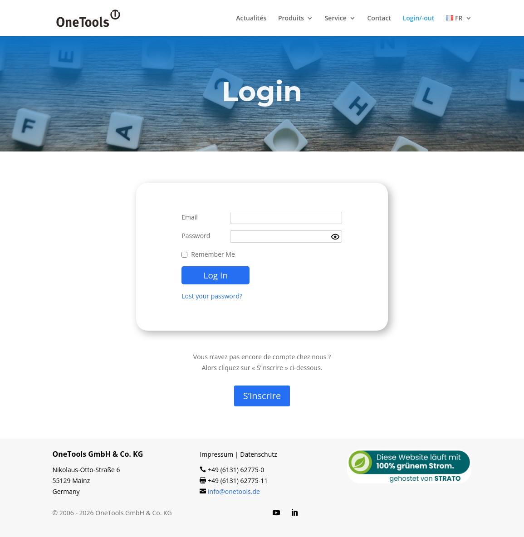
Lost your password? (211, 296)
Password (195, 235)
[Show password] (335, 237)
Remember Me (213, 254)
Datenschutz (258, 454)
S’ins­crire (262, 396)
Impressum (216, 454)
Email (189, 217)
